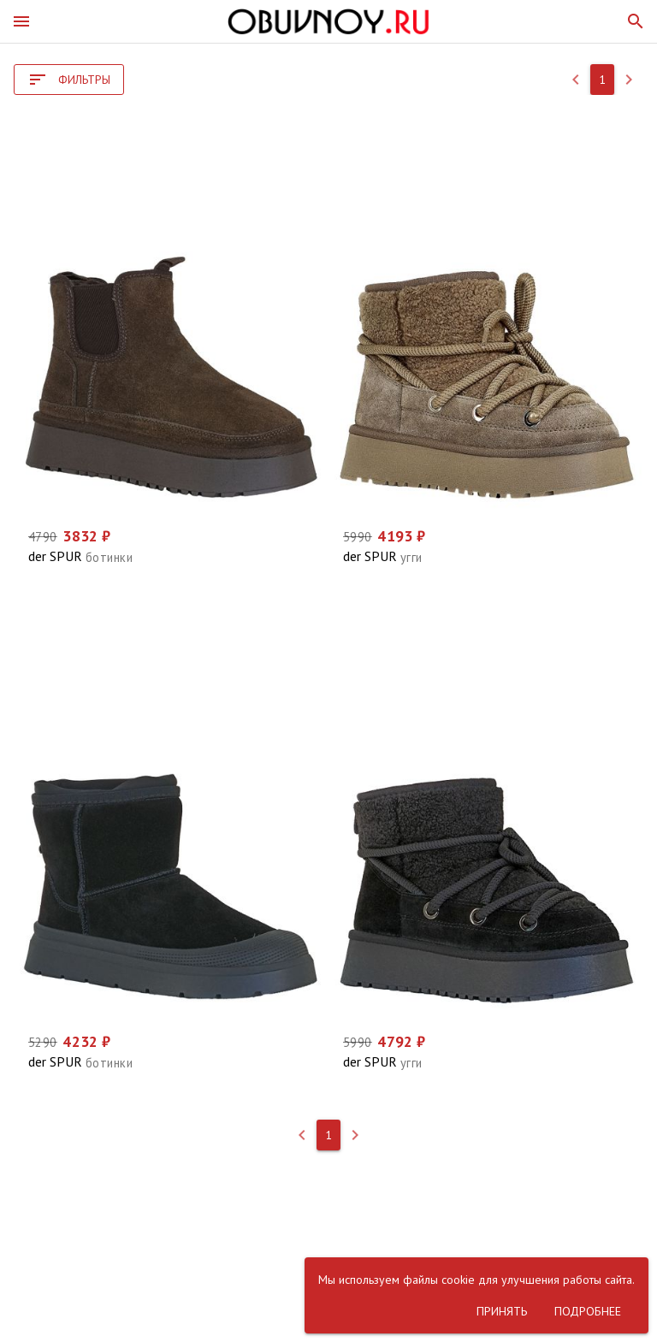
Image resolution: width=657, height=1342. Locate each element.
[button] (21, 21)
